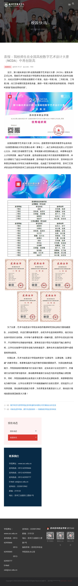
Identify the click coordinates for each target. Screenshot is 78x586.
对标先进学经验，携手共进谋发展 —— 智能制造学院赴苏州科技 (33, 409)
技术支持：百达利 (66, 581)
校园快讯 (44, 29)
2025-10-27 (17, 67)
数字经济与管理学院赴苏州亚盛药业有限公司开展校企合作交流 (33, 405)
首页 (32, 29)
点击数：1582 (27, 67)
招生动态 (37, 29)
